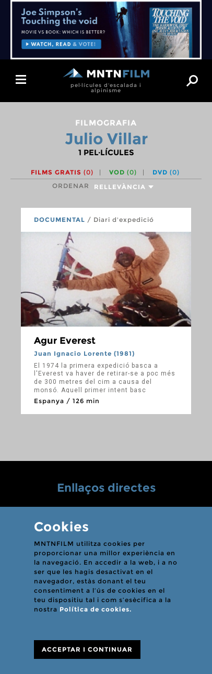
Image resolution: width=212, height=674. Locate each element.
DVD (166, 172)
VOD (123, 172)
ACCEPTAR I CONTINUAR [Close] (87, 649)
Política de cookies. (96, 609)
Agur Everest (65, 340)
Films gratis (62, 172)
